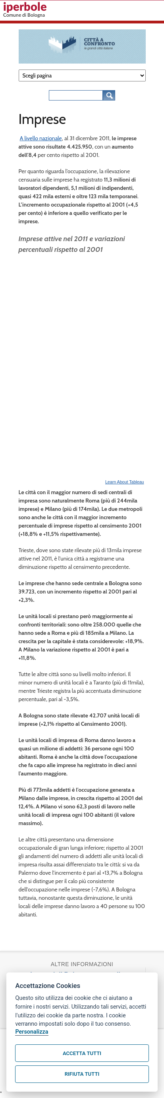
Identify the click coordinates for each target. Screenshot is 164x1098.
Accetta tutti (82, 1053)
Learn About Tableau (124, 481)
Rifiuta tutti (82, 1074)
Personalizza (31, 1031)
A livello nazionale (41, 138)
